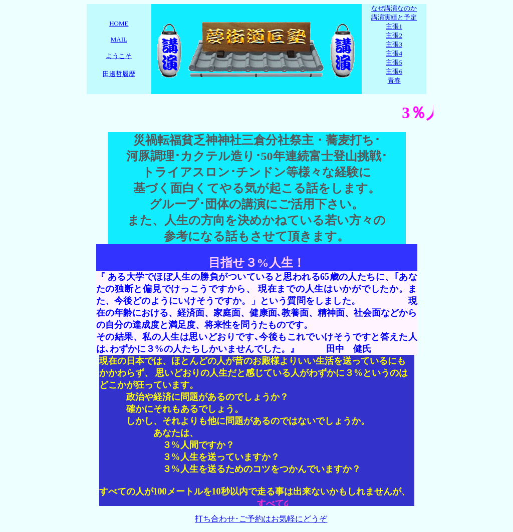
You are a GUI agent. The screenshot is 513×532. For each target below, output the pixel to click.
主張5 (394, 62)
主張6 (394, 71)
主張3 (394, 44)
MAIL (119, 39)
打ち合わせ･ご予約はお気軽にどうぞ (261, 518)
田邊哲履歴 (119, 74)
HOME (118, 23)
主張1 (394, 26)
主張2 (394, 35)
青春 (394, 80)
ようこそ (119, 56)
